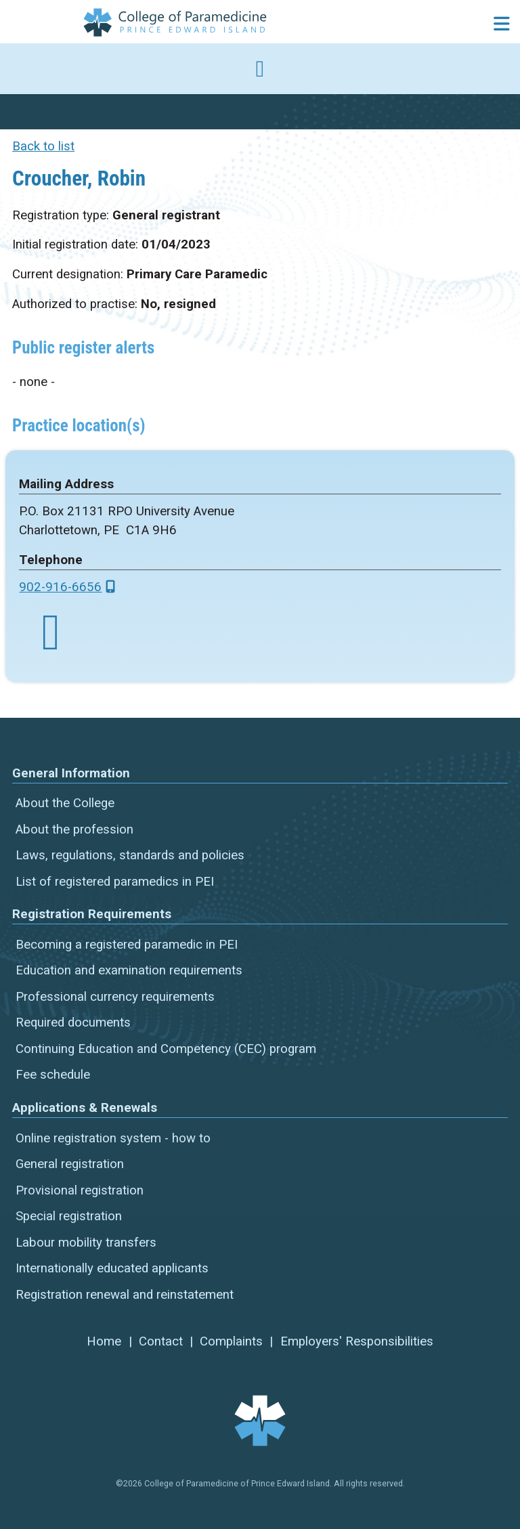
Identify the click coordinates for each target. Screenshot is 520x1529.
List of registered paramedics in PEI (115, 881)
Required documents (73, 1022)
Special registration (69, 1216)
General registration (70, 1164)
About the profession (74, 829)
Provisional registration (80, 1190)
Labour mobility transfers (86, 1242)
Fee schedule (53, 1074)
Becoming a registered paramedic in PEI (127, 944)
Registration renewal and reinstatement (125, 1294)
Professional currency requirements (115, 996)
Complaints (231, 1341)
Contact (161, 1341)
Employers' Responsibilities (356, 1341)
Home (104, 1341)
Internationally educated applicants (112, 1268)
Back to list (43, 146)
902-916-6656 (60, 587)
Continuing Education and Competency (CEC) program (166, 1048)
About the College (65, 803)
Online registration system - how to (113, 1138)
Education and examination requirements (129, 970)
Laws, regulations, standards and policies (130, 855)
